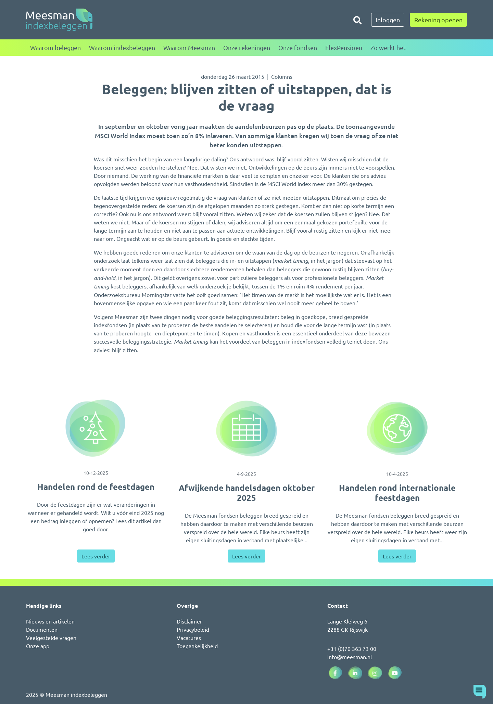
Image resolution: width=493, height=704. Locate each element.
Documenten (42, 629)
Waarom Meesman (189, 47)
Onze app (37, 645)
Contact (337, 605)
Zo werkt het (388, 47)
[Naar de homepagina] (59, 20)
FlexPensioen (343, 47)
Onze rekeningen (246, 47)
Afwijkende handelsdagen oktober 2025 (247, 492)
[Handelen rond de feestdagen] (96, 428)
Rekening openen (438, 19)
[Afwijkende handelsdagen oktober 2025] (246, 428)
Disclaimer (189, 621)
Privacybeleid (193, 629)
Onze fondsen (297, 47)
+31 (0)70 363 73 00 (351, 648)
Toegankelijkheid (197, 645)
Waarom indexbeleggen (122, 47)
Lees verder (95, 556)
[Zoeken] (357, 19)
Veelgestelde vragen (51, 637)
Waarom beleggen (55, 47)
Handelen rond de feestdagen (95, 486)
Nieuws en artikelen (50, 621)
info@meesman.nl (349, 656)
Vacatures (189, 637)
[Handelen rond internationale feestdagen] (397, 428)
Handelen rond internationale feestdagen (397, 492)
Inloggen (388, 19)
